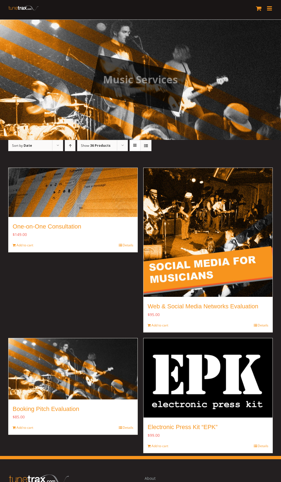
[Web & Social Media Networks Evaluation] (208, 232)
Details (128, 245)
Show (96, 145)
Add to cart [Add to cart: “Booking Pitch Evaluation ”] (24, 427)
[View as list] (145, 145)
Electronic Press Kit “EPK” (183, 427)
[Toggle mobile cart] (259, 8)
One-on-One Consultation (47, 226)
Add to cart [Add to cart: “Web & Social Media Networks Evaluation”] (159, 325)
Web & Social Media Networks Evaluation (203, 306)
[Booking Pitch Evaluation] (73, 368)
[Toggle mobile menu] (270, 8)
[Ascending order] (70, 145)
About (150, 478)
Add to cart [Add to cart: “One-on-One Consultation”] (24, 245)
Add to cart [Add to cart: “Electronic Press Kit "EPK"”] (159, 446)
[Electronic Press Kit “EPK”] (208, 378)
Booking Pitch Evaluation (48, 408)
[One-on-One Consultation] (73, 192)
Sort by (22, 145)
